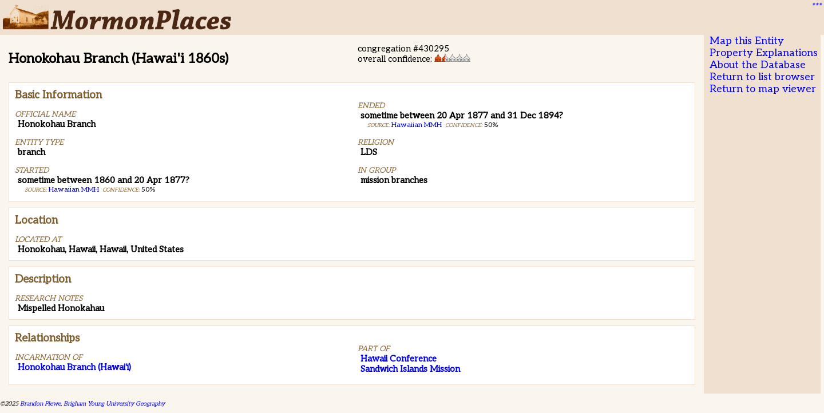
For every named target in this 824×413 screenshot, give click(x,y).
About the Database (758, 65)
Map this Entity (747, 41)
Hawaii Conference (398, 359)
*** (816, 6)
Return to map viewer (763, 89)
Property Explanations (764, 53)
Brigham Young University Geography (114, 403)
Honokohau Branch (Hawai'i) (74, 367)
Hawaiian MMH (74, 189)
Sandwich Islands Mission (410, 369)
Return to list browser (762, 77)
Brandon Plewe (40, 403)
